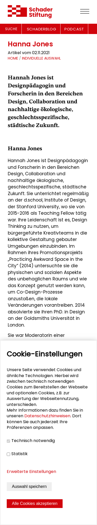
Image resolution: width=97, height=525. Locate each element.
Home (13, 58)
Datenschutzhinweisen (47, 416)
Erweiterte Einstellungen (31, 471)
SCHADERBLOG (41, 29)
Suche (11, 28)
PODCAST (74, 29)
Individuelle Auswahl (41, 58)
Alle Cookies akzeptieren (34, 503)
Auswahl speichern (29, 486)
